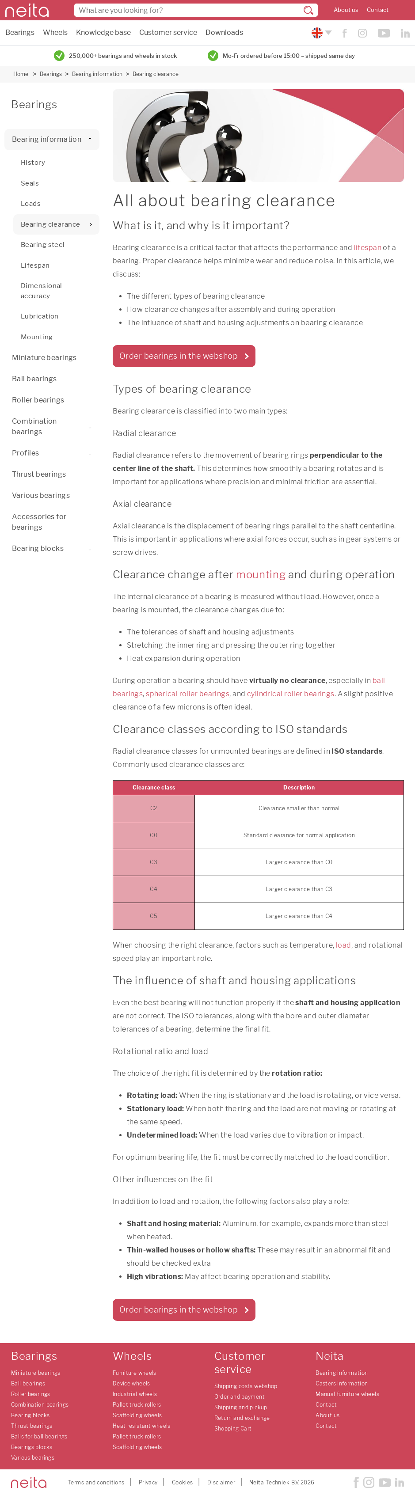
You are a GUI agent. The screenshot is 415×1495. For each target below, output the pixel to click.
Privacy (148, 1482)
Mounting (37, 337)
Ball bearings (34, 379)
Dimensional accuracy (41, 291)
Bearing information (97, 74)
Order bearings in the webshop (178, 355)
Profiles (53, 453)
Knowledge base (103, 32)
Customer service (168, 32)
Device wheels (131, 1383)
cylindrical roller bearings (291, 694)
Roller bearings (38, 400)
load (343, 945)
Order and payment (239, 1396)
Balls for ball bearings (39, 1436)
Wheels (55, 32)
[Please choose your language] (320, 32)
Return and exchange (242, 1418)
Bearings (19, 32)
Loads (31, 204)
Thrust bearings (39, 474)
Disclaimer (221, 1482)
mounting (261, 574)
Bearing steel (43, 245)
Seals (30, 183)
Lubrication (40, 316)
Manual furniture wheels (347, 1394)
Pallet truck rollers (137, 1404)
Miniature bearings (44, 357)
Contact (377, 10)
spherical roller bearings (187, 694)
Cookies (182, 1482)
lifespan (367, 247)
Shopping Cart (233, 1428)
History (33, 163)
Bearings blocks (32, 1447)
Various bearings (41, 495)
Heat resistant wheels (142, 1426)
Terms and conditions (96, 1482)
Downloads (224, 32)
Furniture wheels (134, 1373)
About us (346, 10)
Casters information (342, 1383)
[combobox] (196, 10)
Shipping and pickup (240, 1407)
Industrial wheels (135, 1394)
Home (20, 74)
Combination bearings (55, 426)
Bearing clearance (156, 74)
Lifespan (35, 265)
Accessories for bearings (39, 521)
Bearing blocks (53, 548)
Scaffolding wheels (137, 1415)
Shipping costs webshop (246, 1386)
